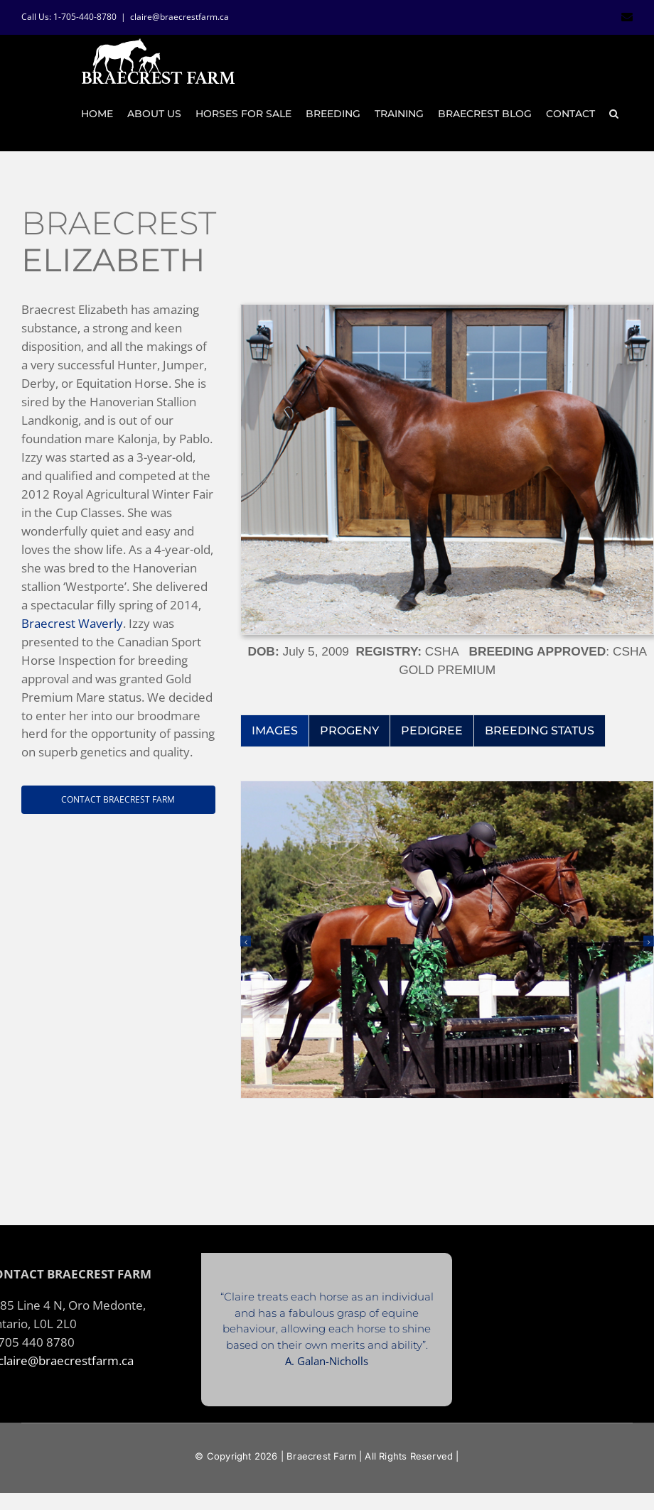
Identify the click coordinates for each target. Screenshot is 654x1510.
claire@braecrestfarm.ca (179, 17)
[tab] (274, 731)
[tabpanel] (447, 955)
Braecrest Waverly (72, 622)
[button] (613, 113)
